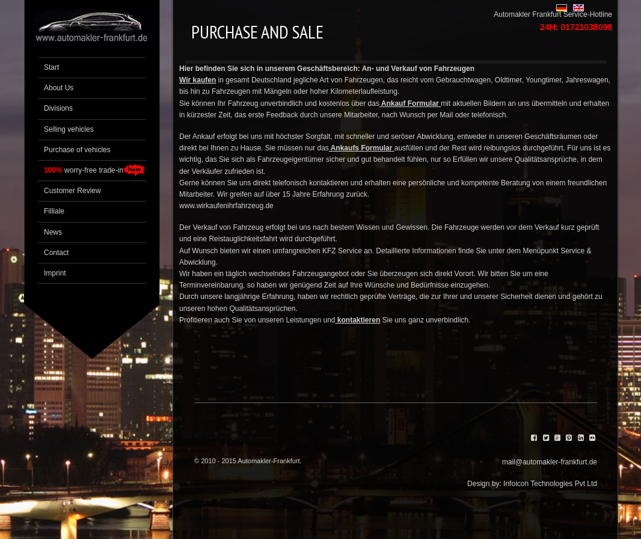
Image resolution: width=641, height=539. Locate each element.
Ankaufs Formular (361, 148)
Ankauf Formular (410, 103)
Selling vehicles (69, 129)
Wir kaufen (197, 80)
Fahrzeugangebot (319, 274)
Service (351, 251)
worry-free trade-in (83, 170)
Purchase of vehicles (77, 150)
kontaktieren (358, 320)
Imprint (55, 273)
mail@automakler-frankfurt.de (549, 462)
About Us (58, 88)
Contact (56, 252)
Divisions (58, 108)
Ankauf (204, 136)
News (53, 232)
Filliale (54, 211)
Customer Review (72, 190)
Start (51, 67)
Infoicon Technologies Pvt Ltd (550, 483)
